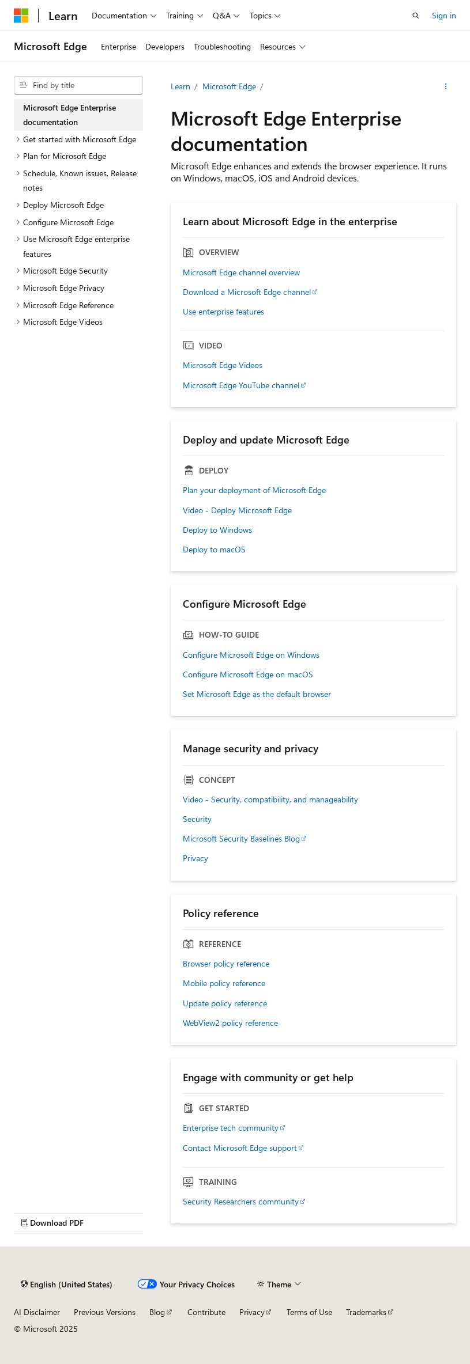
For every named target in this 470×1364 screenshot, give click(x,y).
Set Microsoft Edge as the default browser (257, 694)
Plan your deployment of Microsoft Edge (254, 490)
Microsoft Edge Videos (222, 365)
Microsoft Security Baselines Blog (241, 838)
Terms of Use (309, 1311)
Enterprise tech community (231, 1128)
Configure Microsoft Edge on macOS (248, 674)
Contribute (206, 1311)
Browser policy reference (226, 963)
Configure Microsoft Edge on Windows (251, 655)
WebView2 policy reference (230, 1023)
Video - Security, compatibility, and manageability (270, 799)
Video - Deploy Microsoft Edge (237, 510)
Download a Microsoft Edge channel (247, 292)
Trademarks (366, 1311)
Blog (157, 1311)
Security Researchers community (241, 1201)
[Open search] (415, 15)
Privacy (195, 858)
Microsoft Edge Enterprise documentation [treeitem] (69, 115)
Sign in (444, 15)
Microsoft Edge (229, 86)
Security (197, 819)
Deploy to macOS (214, 549)
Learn (180, 86)
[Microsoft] (21, 15)
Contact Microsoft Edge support (240, 1148)
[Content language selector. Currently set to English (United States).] (66, 1284)
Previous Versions (105, 1311)
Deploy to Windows (217, 530)
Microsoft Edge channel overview (241, 272)
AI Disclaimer (37, 1311)
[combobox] (78, 85)
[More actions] (446, 86)
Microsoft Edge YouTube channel (241, 385)
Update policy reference (225, 1003)
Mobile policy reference (224, 983)
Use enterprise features (223, 311)
